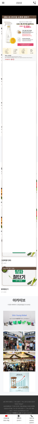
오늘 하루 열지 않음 (8, 268)
